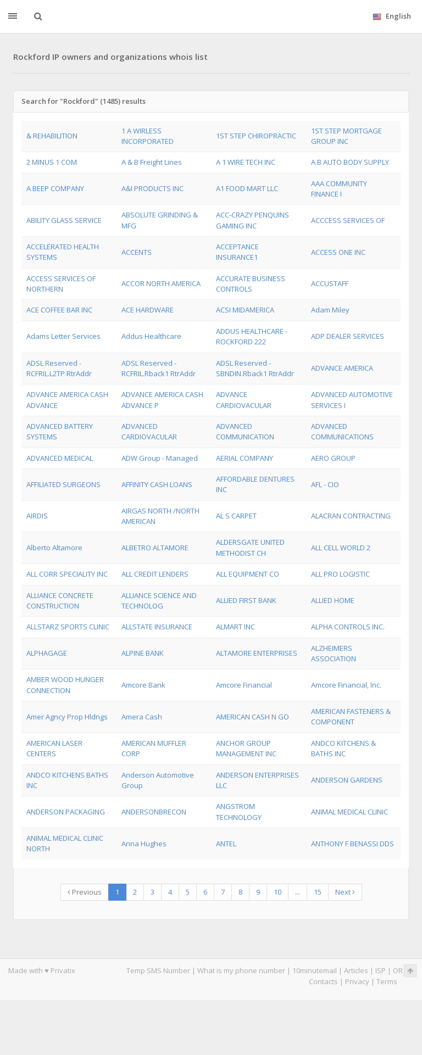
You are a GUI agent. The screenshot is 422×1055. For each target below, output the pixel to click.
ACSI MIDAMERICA (245, 310)
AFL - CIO (325, 484)
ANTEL (226, 844)
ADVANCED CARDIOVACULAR (149, 431)
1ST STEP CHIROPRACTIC (256, 136)
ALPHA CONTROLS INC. (348, 627)
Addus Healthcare (151, 336)
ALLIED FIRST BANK (246, 600)
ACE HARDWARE (147, 310)
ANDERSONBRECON (153, 812)
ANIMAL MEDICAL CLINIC (349, 812)
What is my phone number (241, 970)
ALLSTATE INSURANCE (156, 627)
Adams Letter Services (63, 336)
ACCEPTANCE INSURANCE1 (237, 252)
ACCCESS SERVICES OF (348, 220)
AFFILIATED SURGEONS (63, 484)
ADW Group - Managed (159, 458)
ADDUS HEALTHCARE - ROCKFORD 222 (251, 336)
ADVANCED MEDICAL (59, 458)
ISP (380, 970)
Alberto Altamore (54, 547)
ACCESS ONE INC (338, 252)
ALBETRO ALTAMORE (154, 547)
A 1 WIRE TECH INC (245, 162)
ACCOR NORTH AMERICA (161, 283)
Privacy (357, 981)
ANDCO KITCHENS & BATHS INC (343, 748)
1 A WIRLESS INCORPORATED (147, 136)
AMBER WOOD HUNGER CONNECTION (65, 684)
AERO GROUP (333, 458)
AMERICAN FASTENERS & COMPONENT (351, 716)
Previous (85, 892)
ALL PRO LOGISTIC (340, 574)
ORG (400, 970)
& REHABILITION (51, 136)
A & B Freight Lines (151, 162)
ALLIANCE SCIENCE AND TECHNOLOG (159, 600)
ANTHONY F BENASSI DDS (352, 844)
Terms (386, 981)
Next (345, 892)
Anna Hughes (143, 844)
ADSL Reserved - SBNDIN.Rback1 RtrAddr (255, 368)
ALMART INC (235, 627)
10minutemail (314, 970)
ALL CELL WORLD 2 (340, 547)
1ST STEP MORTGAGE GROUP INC (346, 136)
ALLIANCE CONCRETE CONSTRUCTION (59, 600)
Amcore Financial (244, 685)
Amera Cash (141, 717)
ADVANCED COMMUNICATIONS (342, 431)
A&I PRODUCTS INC (152, 188)
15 (317, 892)
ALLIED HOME (332, 600)
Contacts (323, 981)
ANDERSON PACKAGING (65, 812)
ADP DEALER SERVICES (347, 336)
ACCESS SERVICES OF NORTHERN (61, 283)
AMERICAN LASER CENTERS (54, 748)
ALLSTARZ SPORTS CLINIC (67, 627)
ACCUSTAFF (329, 283)
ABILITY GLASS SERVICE (64, 220)
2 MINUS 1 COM (51, 162)
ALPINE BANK (142, 653)
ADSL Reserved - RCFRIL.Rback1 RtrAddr (158, 368)
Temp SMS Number (158, 970)
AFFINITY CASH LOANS (156, 484)
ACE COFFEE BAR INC (59, 310)
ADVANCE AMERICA (342, 368)
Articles (356, 970)
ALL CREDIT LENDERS (154, 574)
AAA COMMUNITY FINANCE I (339, 188)
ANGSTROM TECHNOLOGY (239, 811)
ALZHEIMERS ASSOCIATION (333, 653)
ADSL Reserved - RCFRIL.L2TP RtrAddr (59, 368)
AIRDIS (37, 516)
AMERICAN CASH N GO (252, 717)
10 (277, 892)
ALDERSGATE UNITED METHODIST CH (250, 547)
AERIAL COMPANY (244, 458)
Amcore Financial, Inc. (346, 685)
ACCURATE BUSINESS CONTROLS (250, 283)
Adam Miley (330, 310)
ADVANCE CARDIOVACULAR (243, 399)
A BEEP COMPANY (55, 188)
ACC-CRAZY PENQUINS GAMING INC (252, 220)
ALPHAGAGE (46, 653)
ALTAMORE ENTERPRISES (256, 653)
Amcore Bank (143, 685)
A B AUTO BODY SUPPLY (350, 162)
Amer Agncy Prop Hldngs (67, 717)
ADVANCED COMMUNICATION (245, 431)
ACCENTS (136, 252)
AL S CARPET (236, 516)
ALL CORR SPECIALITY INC (67, 574)
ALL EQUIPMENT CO (247, 574)
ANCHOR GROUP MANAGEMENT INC (246, 748)
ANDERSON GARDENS (346, 780)
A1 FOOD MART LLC (247, 188)
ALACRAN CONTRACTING (351, 516)
